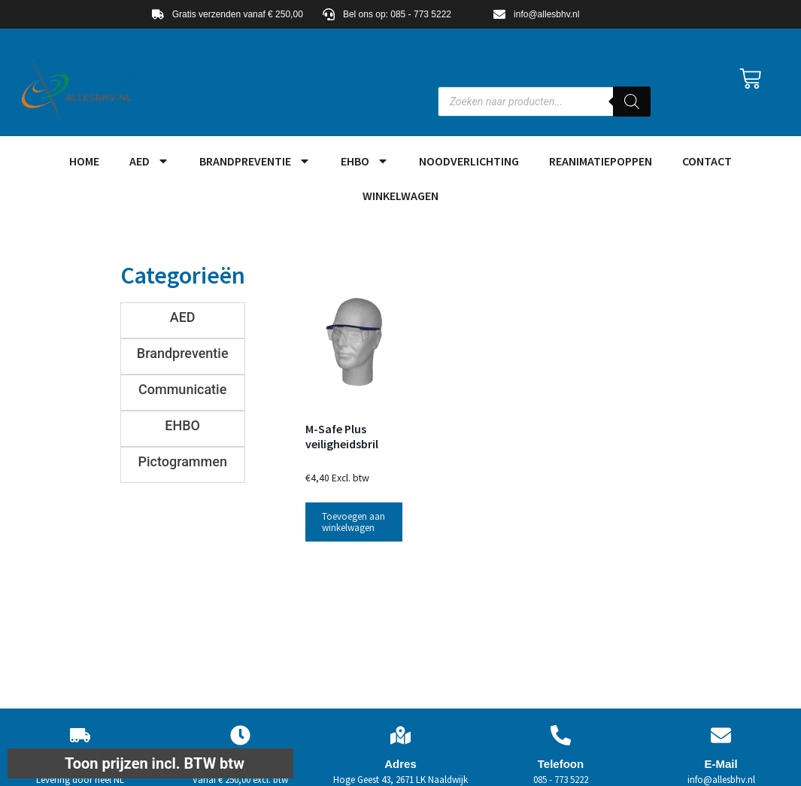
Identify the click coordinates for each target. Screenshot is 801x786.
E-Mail (720, 763)
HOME (84, 160)
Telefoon (561, 763)
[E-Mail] (721, 735)
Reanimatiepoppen (600, 160)
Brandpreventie (255, 160)
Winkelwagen (400, 195)
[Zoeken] (632, 101)
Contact (707, 160)
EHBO (365, 160)
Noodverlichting (469, 160)
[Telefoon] (561, 735)
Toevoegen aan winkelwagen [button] (353, 522)
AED (149, 160)
